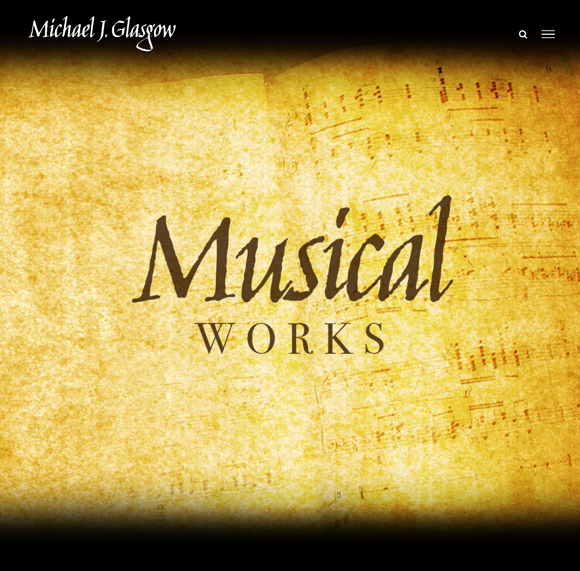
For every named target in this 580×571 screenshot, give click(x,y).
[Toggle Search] (523, 34)
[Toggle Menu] (548, 34)
